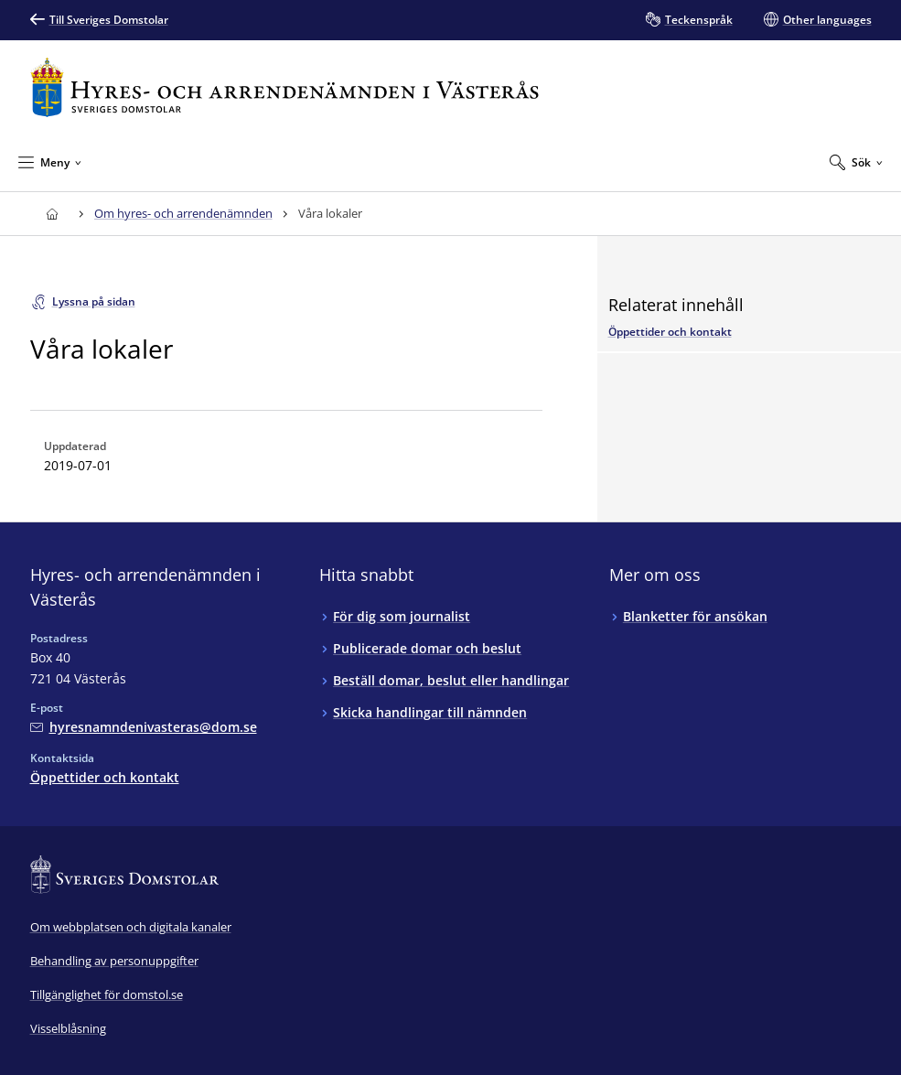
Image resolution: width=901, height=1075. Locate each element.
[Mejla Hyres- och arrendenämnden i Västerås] (143, 726)
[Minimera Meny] (50, 161)
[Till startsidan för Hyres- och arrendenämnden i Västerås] (284, 87)
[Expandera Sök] (856, 161)
